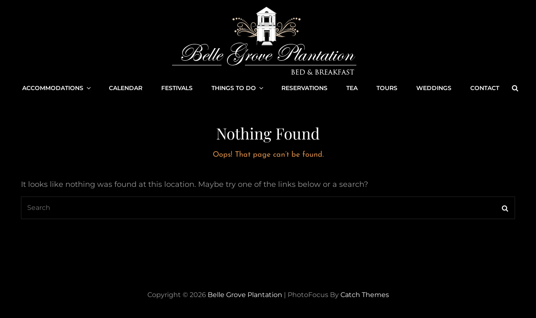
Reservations (304, 88)
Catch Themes (364, 295)
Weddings (433, 88)
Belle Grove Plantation (245, 295)
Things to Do (238, 88)
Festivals (177, 88)
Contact (484, 88)
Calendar (125, 88)
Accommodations (57, 88)
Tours (386, 88)
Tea (352, 88)
